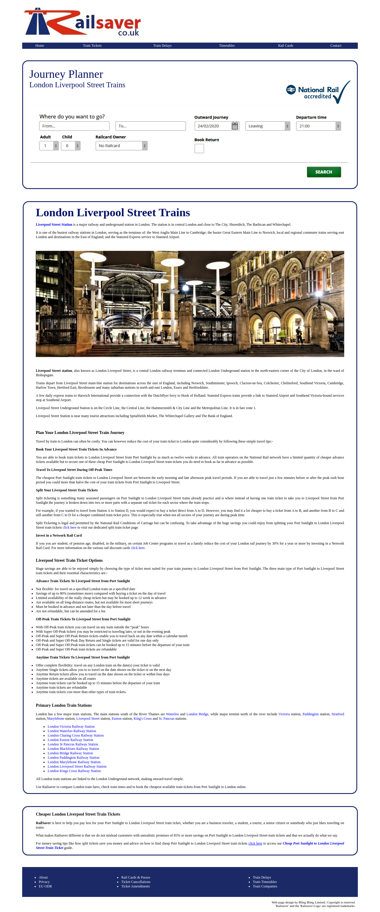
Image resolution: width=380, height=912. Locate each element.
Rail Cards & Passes (135, 877)
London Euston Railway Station (70, 740)
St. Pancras (166, 718)
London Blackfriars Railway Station (73, 749)
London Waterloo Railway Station (72, 731)
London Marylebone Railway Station (74, 762)
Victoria (284, 714)
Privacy (44, 882)
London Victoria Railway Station (71, 726)
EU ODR (45, 886)
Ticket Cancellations (136, 882)
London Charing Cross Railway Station (76, 735)
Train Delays (162, 45)
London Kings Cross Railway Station (74, 771)
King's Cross (143, 718)
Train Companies (265, 886)
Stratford (338, 714)
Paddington (311, 714)
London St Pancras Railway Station (73, 744)
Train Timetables (265, 882)
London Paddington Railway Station (73, 758)
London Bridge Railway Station (70, 753)
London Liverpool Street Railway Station (77, 766)
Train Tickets (92, 45)
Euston (117, 718)
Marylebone (55, 718)
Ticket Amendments (135, 886)
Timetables (227, 45)
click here (70, 527)
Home (39, 45)
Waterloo (172, 714)
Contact (335, 45)
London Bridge (197, 714)
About (43, 877)
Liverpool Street (87, 718)
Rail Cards (285, 45)
